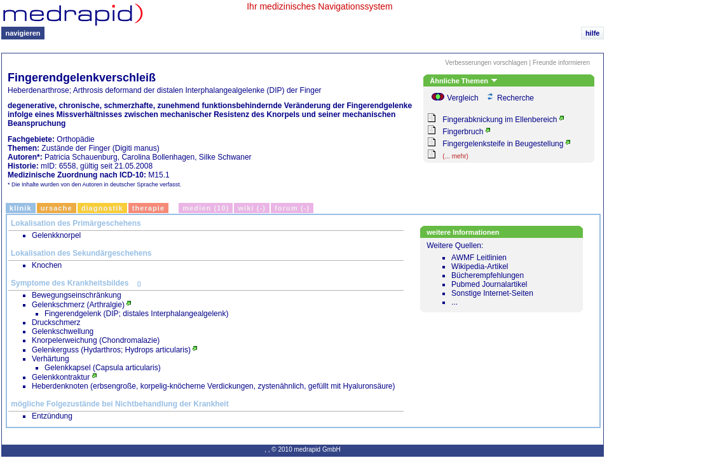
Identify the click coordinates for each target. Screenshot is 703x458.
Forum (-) (292, 208)
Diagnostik (102, 208)
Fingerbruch (462, 131)
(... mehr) (455, 156)
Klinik (21, 208)
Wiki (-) (252, 208)
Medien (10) (205, 208)
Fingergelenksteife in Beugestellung (502, 143)
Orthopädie (75, 139)
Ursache (56, 208)
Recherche (515, 98)
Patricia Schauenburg (81, 157)
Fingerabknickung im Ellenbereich (499, 119)
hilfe (592, 33)
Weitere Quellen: (503, 274)
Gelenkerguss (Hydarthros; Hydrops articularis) (111, 349)
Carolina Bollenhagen (158, 157)
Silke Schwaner (225, 157)
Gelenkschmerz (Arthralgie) (78, 304)
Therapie (148, 208)
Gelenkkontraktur (61, 377)
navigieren (23, 33)
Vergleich (462, 98)
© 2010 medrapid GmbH (306, 449)
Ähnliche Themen (463, 81)
